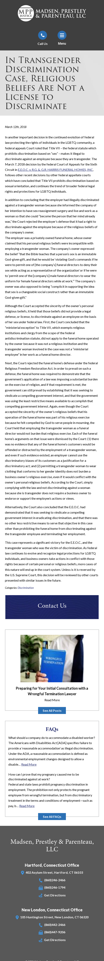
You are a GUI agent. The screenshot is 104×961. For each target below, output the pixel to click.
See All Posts (52, 710)
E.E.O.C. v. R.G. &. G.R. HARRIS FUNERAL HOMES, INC (55, 169)
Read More (52, 700)
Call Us (43, 43)
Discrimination (26, 587)
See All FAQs (52, 816)
